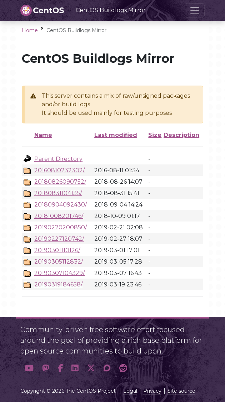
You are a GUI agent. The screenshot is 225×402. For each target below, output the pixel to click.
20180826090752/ (60, 181)
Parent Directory (58, 159)
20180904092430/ (60, 204)
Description (181, 135)
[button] (29, 368)
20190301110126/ (57, 250)
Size (154, 135)
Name (43, 135)
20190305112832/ (58, 261)
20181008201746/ (58, 216)
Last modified (115, 135)
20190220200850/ (60, 227)
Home (30, 30)
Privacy (152, 391)
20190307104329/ (59, 273)
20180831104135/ (58, 193)
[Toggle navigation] (195, 10)
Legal (130, 391)
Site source (181, 391)
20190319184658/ (58, 284)
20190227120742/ (59, 238)
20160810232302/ (59, 170)
